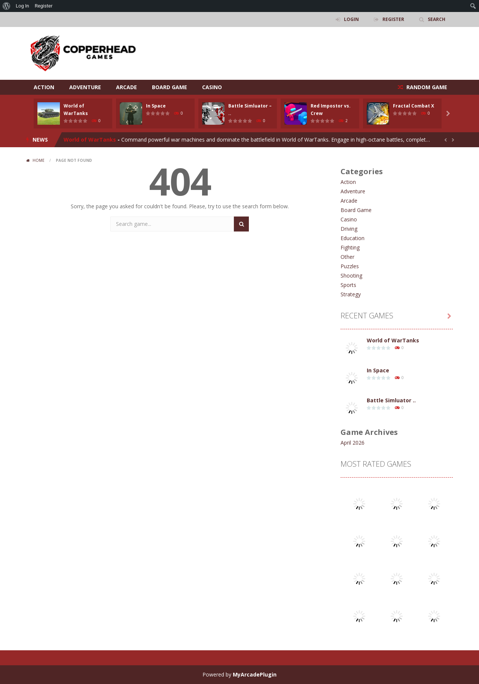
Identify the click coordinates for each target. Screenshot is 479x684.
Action (44, 87)
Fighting (350, 247)
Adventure (85, 87)
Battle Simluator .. (391, 400)
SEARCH (436, 19)
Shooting (351, 275)
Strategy (351, 294)
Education (352, 238)
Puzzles (350, 266)
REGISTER (393, 19)
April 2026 (352, 442)
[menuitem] (6, 6)
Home (38, 160)
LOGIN (351, 19)
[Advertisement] (316, 49)
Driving (349, 228)
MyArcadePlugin (255, 674)
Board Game (169, 87)
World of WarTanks (90, 139)
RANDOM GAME (426, 87)
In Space (156, 106)
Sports (348, 284)
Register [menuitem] (44, 6)
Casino (212, 87)
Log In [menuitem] (22, 6)
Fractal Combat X (413, 106)
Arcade (126, 87)
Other (347, 256)
